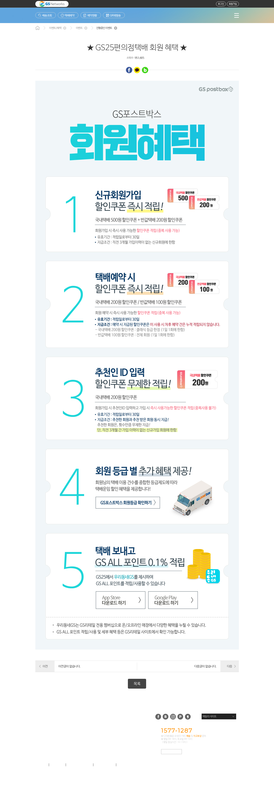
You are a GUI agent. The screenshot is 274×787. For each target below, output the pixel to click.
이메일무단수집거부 (131, 765)
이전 (45, 666)
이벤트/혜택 (55, 28)
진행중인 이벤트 (104, 28)
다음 (229, 666)
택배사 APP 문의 (171, 751)
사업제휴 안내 (105, 765)
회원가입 (233, 4)
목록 (137, 684)
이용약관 (57, 765)
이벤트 (79, 28)
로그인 (221, 4)
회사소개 (40, 765)
